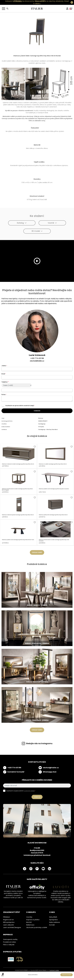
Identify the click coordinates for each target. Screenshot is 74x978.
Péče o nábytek (8, 945)
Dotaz (4, 394)
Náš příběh (53, 917)
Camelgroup (41, 424)
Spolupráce (53, 920)
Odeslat (37, 411)
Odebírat (37, 797)
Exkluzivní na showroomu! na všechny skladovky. (34, 1)
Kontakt (52, 925)
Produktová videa (9, 942)
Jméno (4, 366)
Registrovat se (8, 920)
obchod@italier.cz (37, 361)
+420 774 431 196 (37, 358)
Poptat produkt (66, 974)
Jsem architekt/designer (12, 928)
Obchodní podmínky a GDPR (36, 928)
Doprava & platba (32, 920)
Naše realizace (54, 922)
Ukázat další (37, 552)
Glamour (40, 418)
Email (4, 374)
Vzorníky (29, 917)
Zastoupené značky (10, 939)
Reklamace (30, 925)
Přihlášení (6, 917)
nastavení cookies (54, 970)
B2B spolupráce (8, 922)
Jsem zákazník (8, 925)
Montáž (29, 922)
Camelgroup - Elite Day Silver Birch (48, 429)
